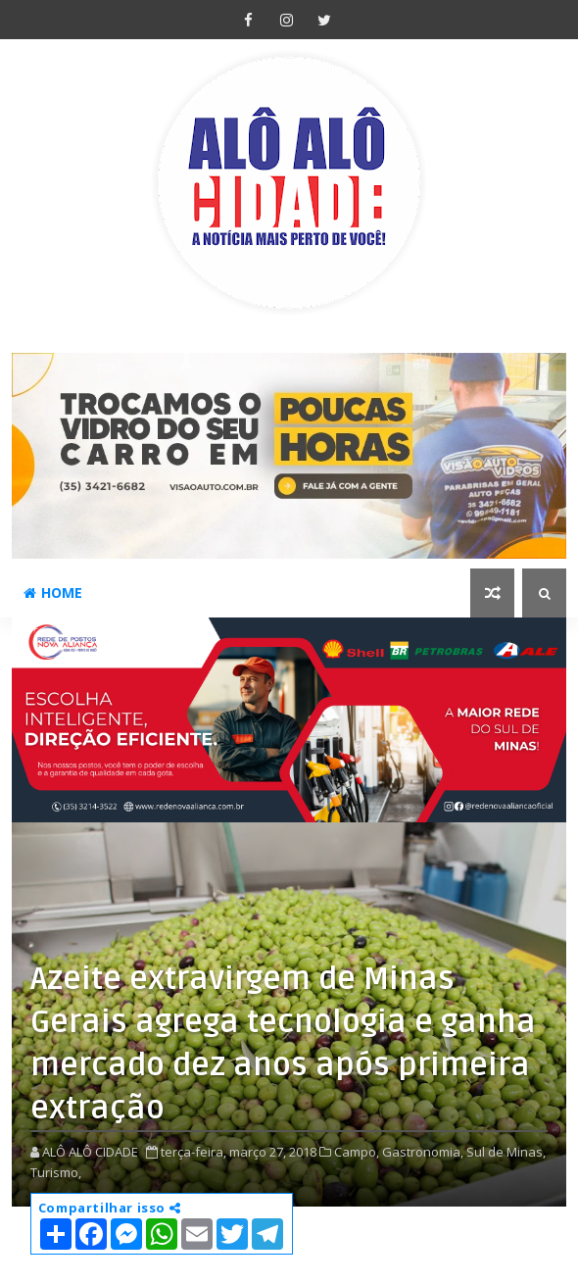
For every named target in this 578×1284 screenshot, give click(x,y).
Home (53, 592)
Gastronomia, (422, 1152)
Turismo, (55, 1172)
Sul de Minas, (506, 1152)
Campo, (356, 1152)
